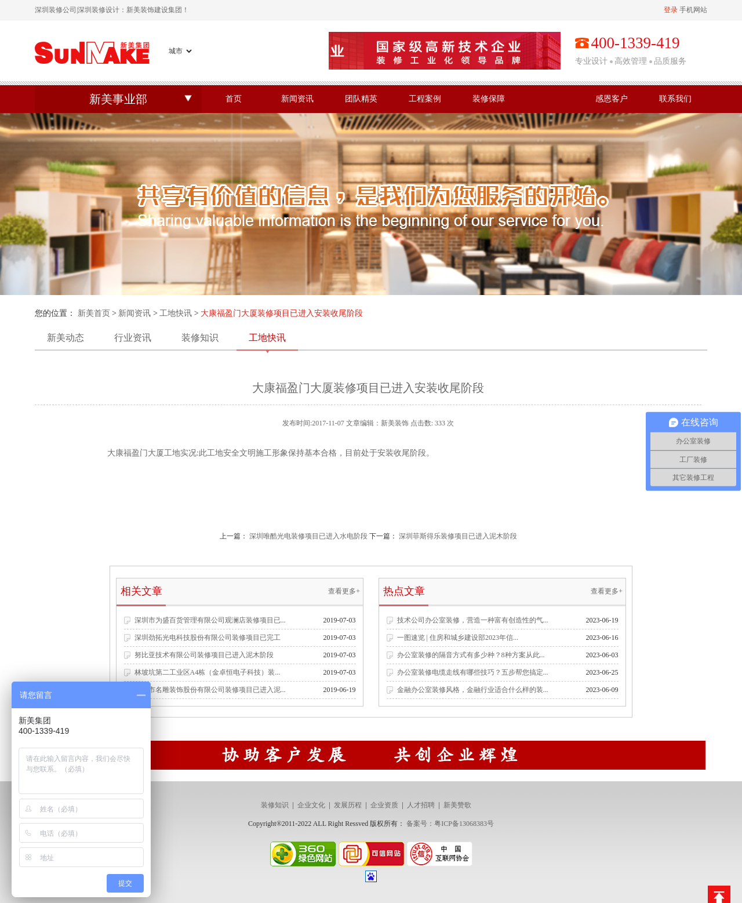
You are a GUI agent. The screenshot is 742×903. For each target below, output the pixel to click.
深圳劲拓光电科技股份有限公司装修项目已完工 (207, 637)
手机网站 (693, 10)
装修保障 (488, 98)
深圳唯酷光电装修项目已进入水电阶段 (308, 536)
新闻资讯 (297, 98)
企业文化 (311, 805)
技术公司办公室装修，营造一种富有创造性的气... (472, 620)
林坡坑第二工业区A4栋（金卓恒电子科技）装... (207, 672)
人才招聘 (421, 805)
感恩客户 (611, 98)
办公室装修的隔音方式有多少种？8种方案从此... (471, 655)
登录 (671, 10)
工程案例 (425, 98)
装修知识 (200, 338)
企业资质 (384, 805)
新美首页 (94, 313)
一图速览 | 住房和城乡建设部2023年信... (457, 637)
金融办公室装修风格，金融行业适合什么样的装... (472, 690)
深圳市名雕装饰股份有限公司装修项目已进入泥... (210, 690)
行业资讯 (132, 338)
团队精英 (361, 98)
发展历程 (348, 805)
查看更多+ (344, 591)
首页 (233, 98)
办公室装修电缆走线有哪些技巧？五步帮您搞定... (472, 672)
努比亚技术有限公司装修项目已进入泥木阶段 (204, 655)
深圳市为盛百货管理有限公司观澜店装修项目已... (210, 620)
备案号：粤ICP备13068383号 (450, 824)
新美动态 (65, 338)
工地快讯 (175, 313)
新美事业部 (118, 99)
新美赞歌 (457, 805)
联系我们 (675, 98)
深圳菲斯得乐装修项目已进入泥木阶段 (458, 536)
